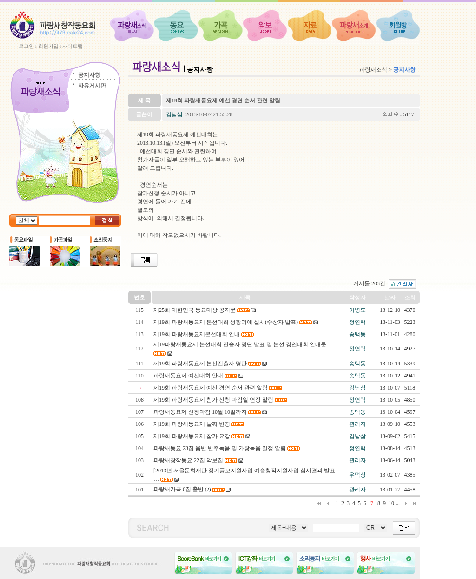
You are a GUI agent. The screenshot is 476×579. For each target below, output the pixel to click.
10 (391, 503)
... (398, 503)
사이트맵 (72, 46)
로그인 (26, 46)
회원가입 (48, 46)
